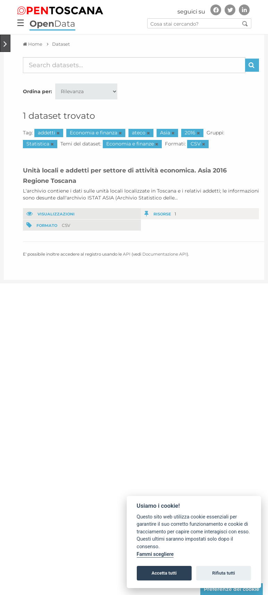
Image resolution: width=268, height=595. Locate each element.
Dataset (61, 44)
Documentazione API (164, 254)
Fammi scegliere (155, 554)
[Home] (32, 44)
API (127, 254)
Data (52, 23)
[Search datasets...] (134, 65)
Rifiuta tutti (223, 573)
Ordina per (37, 91)
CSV (66, 225)
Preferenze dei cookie (231, 589)
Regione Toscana (49, 180)
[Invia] (252, 65)
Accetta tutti (164, 573)
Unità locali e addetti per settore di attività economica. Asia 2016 (125, 170)
